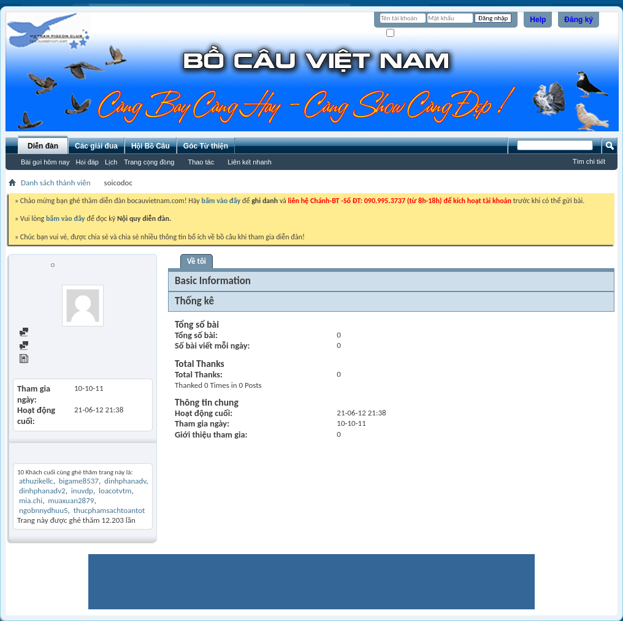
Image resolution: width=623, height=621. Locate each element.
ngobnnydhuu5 (43, 510)
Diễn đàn (43, 146)
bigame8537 (79, 480)
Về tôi (196, 261)
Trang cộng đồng (149, 162)
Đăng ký (578, 19)
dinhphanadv (125, 480)
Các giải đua (96, 146)
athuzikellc (36, 480)
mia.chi (30, 500)
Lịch (111, 162)
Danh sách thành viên (56, 182)
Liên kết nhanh (249, 162)
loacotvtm (115, 490)
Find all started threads (62, 346)
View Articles (45, 359)
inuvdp (82, 490)
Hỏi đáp (87, 162)
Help (538, 19)
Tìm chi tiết (589, 161)
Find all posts (46, 333)
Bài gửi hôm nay (45, 162)
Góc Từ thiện (205, 146)
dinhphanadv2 (42, 490)
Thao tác (201, 162)
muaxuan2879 (71, 500)
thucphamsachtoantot (109, 510)
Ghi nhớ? (403, 33)
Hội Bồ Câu (150, 146)
